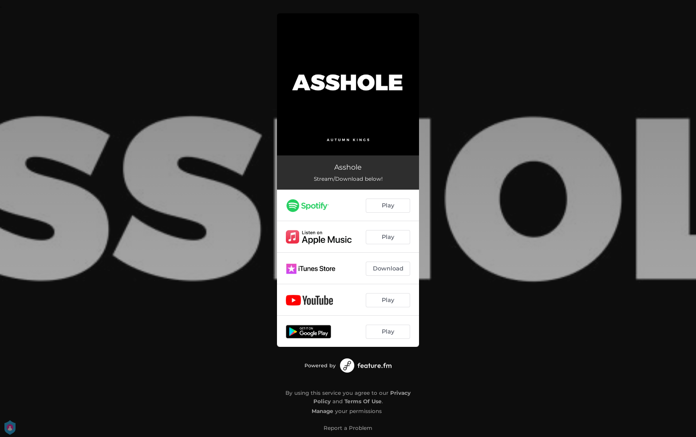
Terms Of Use (363, 401)
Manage (322, 411)
